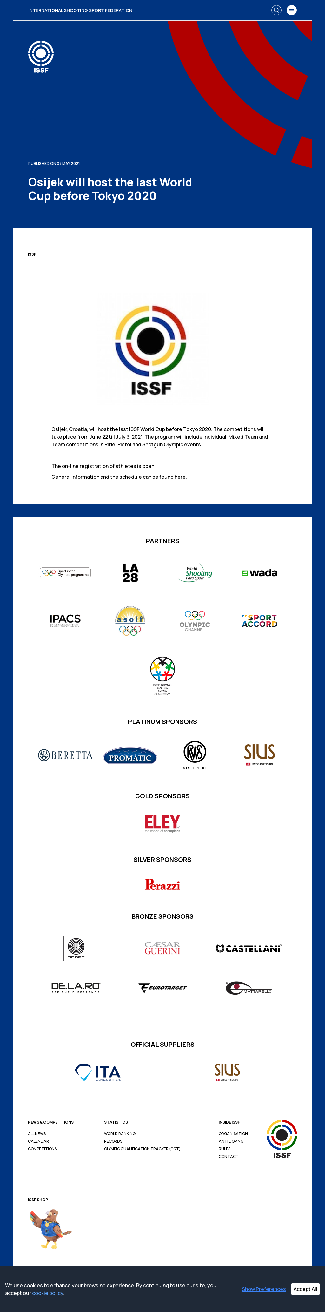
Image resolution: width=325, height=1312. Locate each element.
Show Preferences (264, 1289)
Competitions (42, 1149)
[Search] (276, 10)
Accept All (305, 1289)
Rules (224, 1149)
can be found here (164, 476)
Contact (229, 1156)
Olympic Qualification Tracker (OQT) (142, 1149)
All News (37, 1133)
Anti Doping (231, 1141)
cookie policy (47, 1292)
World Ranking (120, 1133)
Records (113, 1141)
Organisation (233, 1133)
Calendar (38, 1141)
